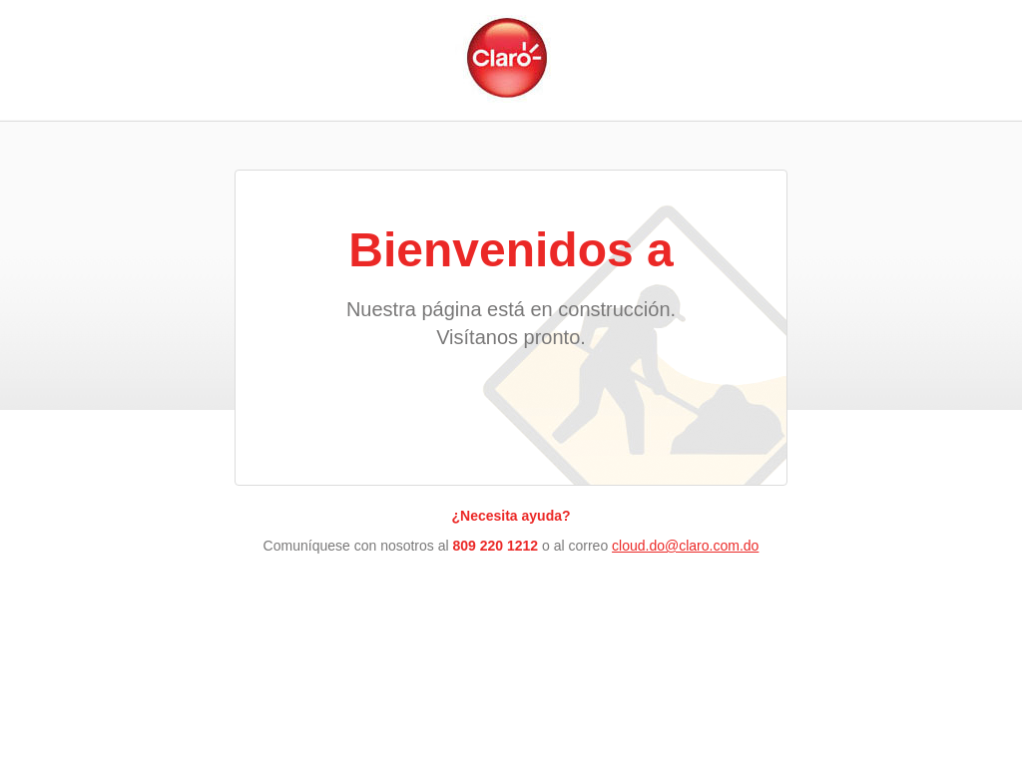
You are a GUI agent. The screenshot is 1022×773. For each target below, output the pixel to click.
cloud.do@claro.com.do (685, 546)
